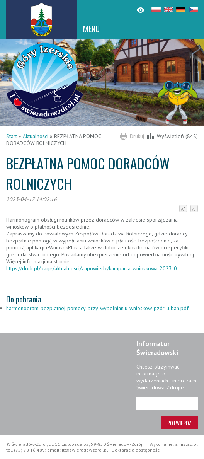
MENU (91, 28)
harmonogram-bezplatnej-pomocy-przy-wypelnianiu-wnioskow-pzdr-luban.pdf (97, 308)
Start (11, 136)
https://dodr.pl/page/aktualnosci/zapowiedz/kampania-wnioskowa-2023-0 (91, 268)
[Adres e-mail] (167, 403)
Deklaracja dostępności (136, 450)
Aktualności (35, 136)
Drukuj (137, 136)
